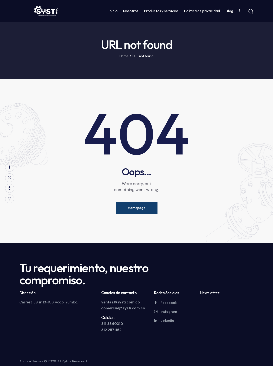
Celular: (108, 317)
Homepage (136, 208)
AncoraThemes (31, 361)
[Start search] (251, 11)
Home (124, 56)
